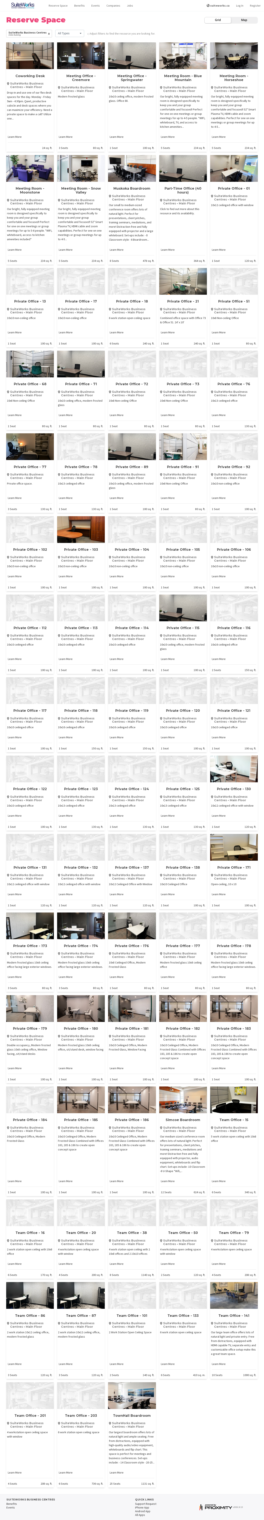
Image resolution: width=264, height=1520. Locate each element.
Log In (239, 5)
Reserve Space (58, 5)
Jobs (130, 5)
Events (95, 5)
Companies (113, 5)
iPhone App (142, 1507)
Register (255, 5)
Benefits (79, 5)
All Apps (140, 1515)
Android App (142, 1511)
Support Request (145, 1504)
